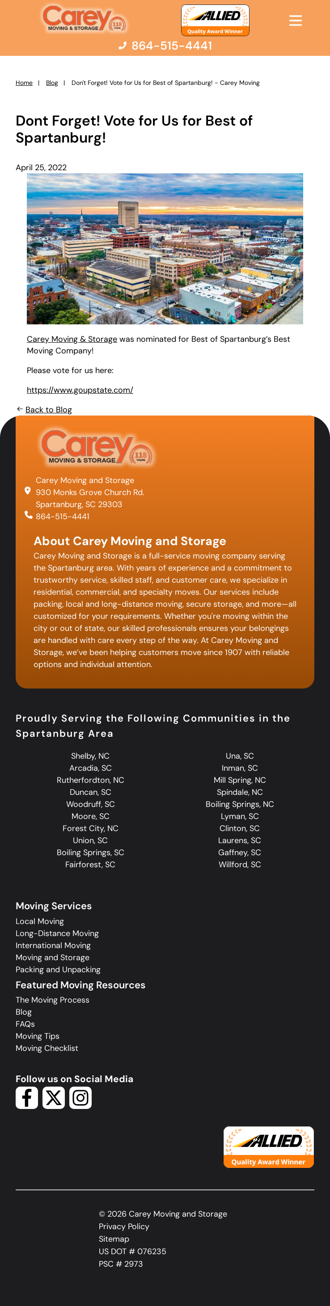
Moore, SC (91, 816)
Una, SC (240, 756)
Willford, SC (240, 864)
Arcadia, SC (90, 768)
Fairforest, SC (90, 864)
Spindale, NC (240, 792)
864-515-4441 (62, 516)
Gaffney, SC (239, 852)
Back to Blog (44, 410)
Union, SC (90, 840)
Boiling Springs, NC (240, 804)
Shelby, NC (90, 756)
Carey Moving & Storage (72, 339)
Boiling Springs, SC (90, 852)
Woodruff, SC (90, 804)
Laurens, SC (239, 840)
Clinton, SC (240, 828)
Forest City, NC (90, 828)
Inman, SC (240, 768)
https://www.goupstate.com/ (80, 390)
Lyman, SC (240, 816)
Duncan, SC (90, 792)
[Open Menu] (295, 20)
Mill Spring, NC (240, 780)
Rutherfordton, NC (90, 780)
